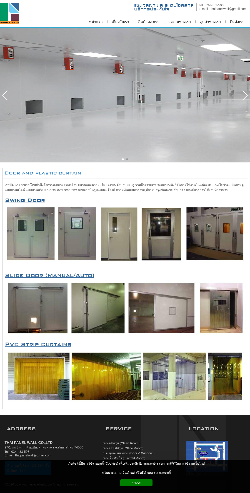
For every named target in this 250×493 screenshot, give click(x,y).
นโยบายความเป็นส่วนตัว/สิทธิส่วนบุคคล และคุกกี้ (136, 472)
